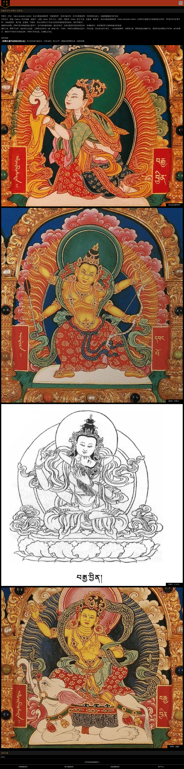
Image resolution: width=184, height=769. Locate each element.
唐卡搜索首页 (69, 767)
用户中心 (161, 767)
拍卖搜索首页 (115, 767)
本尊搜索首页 (23, 767)
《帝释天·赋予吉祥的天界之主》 (13, 41)
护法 (3, 757)
